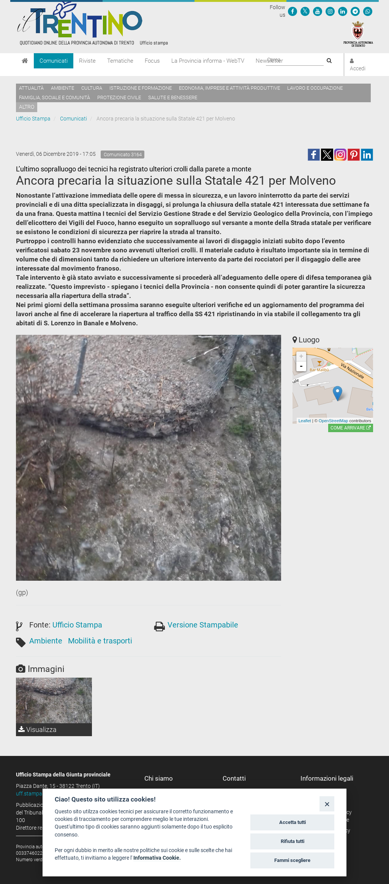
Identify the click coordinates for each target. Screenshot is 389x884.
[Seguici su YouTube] (317, 11)
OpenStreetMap (333, 420)
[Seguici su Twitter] (305, 11)
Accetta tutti (292, 822)
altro (26, 107)
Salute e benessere (172, 97)
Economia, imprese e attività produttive (229, 88)
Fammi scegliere (292, 860)
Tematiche (120, 60)
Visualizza (37, 729)
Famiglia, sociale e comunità (54, 97)
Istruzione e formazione (140, 88)
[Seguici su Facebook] (292, 11)
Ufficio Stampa (33, 119)
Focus (152, 60)
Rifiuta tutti (292, 841)
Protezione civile (119, 97)
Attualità (31, 88)
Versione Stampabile (203, 624)
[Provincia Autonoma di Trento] (358, 33)
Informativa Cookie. (157, 858)
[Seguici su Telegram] (355, 11)
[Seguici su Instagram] (330, 11)
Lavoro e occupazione (315, 88)
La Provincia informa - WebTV (207, 60)
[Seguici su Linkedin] (342, 11)
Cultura (91, 88)
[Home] (25, 60)
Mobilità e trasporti (100, 640)
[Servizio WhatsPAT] (367, 11)
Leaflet (305, 420)
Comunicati (54, 60)
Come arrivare (350, 428)
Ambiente (62, 88)
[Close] (326, 803)
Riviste (87, 60)
